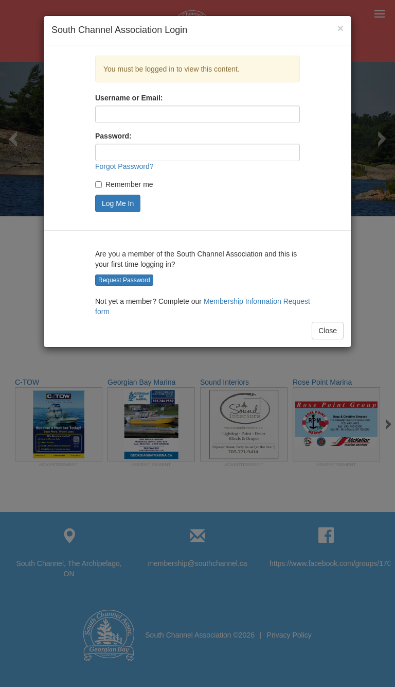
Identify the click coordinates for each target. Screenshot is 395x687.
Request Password (124, 280)
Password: (113, 136)
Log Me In (118, 203)
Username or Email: (129, 98)
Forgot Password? (124, 166)
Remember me (124, 184)
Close (327, 331)
